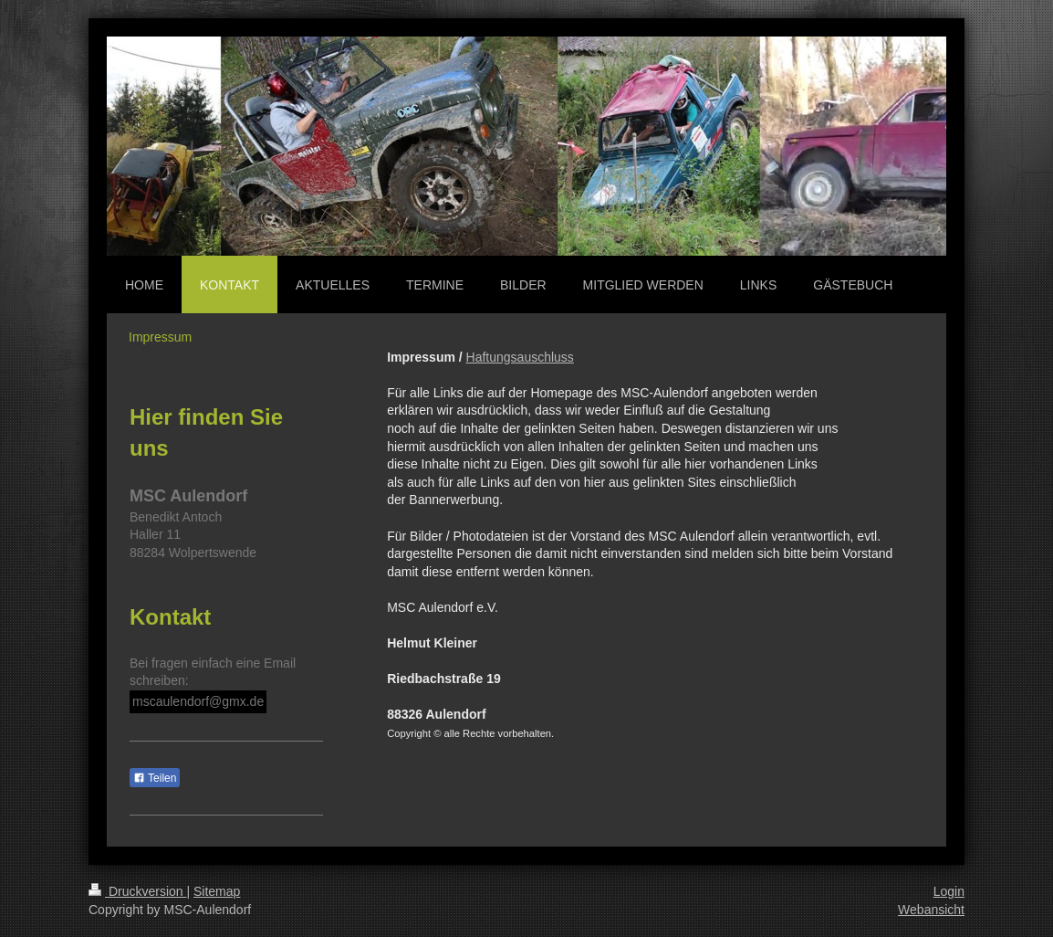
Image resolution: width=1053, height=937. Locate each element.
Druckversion (137, 891)
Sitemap (216, 891)
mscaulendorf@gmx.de (198, 701)
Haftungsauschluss (520, 357)
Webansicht (931, 909)
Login (948, 891)
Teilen (154, 778)
